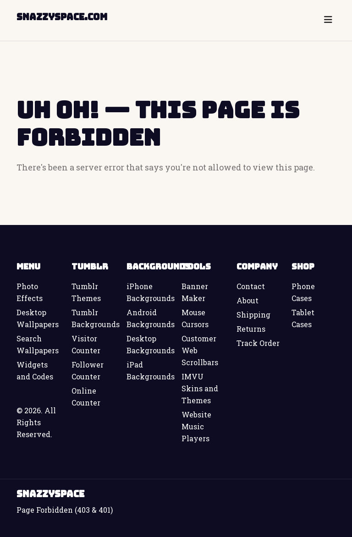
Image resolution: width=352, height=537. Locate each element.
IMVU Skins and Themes (200, 388)
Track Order (258, 343)
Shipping (253, 314)
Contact (250, 286)
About (247, 300)
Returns (250, 329)
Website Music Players (196, 426)
